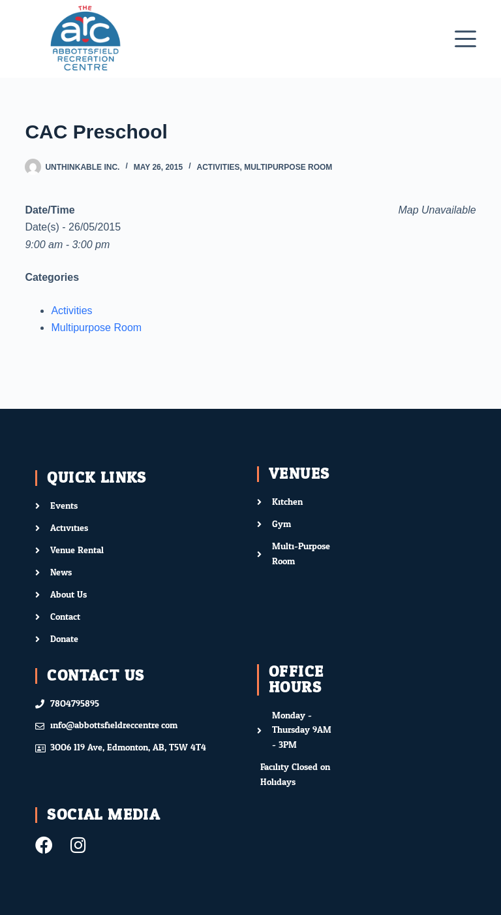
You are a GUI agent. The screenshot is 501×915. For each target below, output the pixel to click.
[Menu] (465, 39)
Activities (218, 167)
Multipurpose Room (288, 167)
